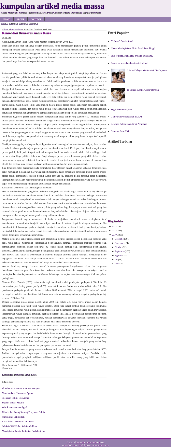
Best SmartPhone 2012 (98, 445)
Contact (36, 19)
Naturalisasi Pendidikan (13, 416)
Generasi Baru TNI (120, 131)
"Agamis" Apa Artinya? (122, 41)
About (20, 19)
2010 (114, 234)
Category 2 (23, 23)
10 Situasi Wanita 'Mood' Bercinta (143, 89)
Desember (119, 238)
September (120, 251)
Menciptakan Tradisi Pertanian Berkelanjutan (23, 431)
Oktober (118, 247)
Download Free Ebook (73, 445)
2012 (114, 226)
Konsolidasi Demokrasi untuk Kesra (19, 374)
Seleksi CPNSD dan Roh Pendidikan (19, 426)
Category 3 (33, 23)
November (120, 243)
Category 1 (13, 23)
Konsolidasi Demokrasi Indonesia (18, 421)
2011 (114, 230)
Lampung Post (16, 29)
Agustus (118, 255)
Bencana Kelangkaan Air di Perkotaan (129, 124)
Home (6, 19)
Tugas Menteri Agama (121, 109)
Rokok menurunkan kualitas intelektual (129, 63)
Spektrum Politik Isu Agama (15, 398)
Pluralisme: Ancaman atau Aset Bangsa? (21, 388)
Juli (116, 259)
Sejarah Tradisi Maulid (13, 402)
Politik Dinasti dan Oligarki (15, 407)
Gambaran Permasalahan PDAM (126, 116)
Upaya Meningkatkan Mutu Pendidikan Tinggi (133, 48)
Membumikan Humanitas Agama (17, 393)
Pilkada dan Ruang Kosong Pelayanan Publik (23, 412)
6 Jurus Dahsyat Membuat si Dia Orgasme (147, 70)
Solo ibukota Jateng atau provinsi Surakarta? (132, 55)
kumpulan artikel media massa (89, 442)
